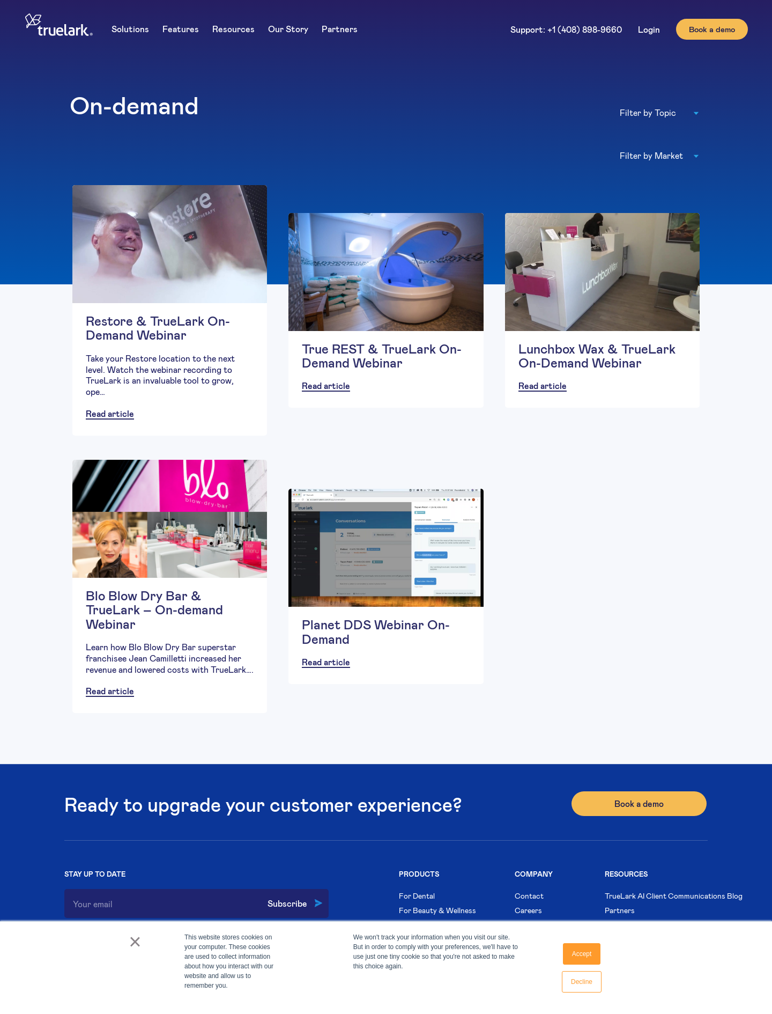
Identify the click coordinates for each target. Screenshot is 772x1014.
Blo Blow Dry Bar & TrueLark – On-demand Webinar (154, 609)
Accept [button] (582, 954)
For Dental (417, 895)
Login (649, 29)
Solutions (130, 29)
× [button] (135, 945)
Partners (340, 29)
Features (180, 29)
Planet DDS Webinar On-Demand (376, 631)
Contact (529, 895)
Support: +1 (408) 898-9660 (566, 29)
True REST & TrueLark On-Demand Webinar (382, 355)
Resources (233, 29)
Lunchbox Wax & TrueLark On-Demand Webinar (597, 355)
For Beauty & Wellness (437, 910)
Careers (528, 910)
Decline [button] (581, 982)
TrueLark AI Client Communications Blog (674, 895)
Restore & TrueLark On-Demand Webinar (158, 327)
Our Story (288, 29)
